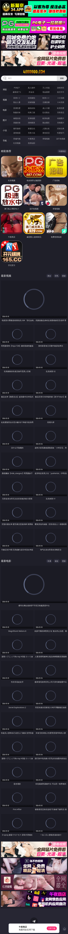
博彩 (5, 89)
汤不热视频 (60, 138)
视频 (5, 99)
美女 (49, 276)
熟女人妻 (16, 102)
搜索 (62, 78)
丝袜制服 (31, 102)
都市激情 (16, 128)
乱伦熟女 (46, 112)
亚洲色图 (31, 118)
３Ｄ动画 (60, 98)
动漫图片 (60, 118)
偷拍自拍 (31, 108)
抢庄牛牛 (60, 92)
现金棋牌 (46, 92)
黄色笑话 (46, 133)
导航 (5, 140)
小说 (5, 130)
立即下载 (51, 928)
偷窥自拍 (16, 118)
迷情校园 (16, 133)
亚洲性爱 (16, 108)
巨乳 (56, 276)
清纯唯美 (31, 122)
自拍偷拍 (31, 98)
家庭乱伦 (31, 128)
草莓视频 (46, 138)
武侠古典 (60, 128)
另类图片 (60, 122)
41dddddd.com (34, 71)
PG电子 (17, 87)
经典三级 (31, 112)
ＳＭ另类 (60, 102)
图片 (5, 120)
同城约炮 (16, 138)
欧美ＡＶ (46, 98)
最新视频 (6, 275)
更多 (64, 276)
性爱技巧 (60, 133)
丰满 (49, 561)
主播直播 (46, 102)
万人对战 (46, 87)
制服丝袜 (16, 112)
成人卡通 (46, 108)
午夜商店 (31, 138)
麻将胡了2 (17, 92)
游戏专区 (60, 87)
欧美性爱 (60, 108)
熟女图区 (46, 122)
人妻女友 (46, 128)
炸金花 (31, 92)
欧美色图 (46, 118)
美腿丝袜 (16, 122)
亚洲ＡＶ (16, 98)
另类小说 (31, 133)
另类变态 (60, 112)
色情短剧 (31, 143)
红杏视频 (16, 143)
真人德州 (31, 87)
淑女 (56, 561)
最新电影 (6, 561)
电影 (5, 110)
